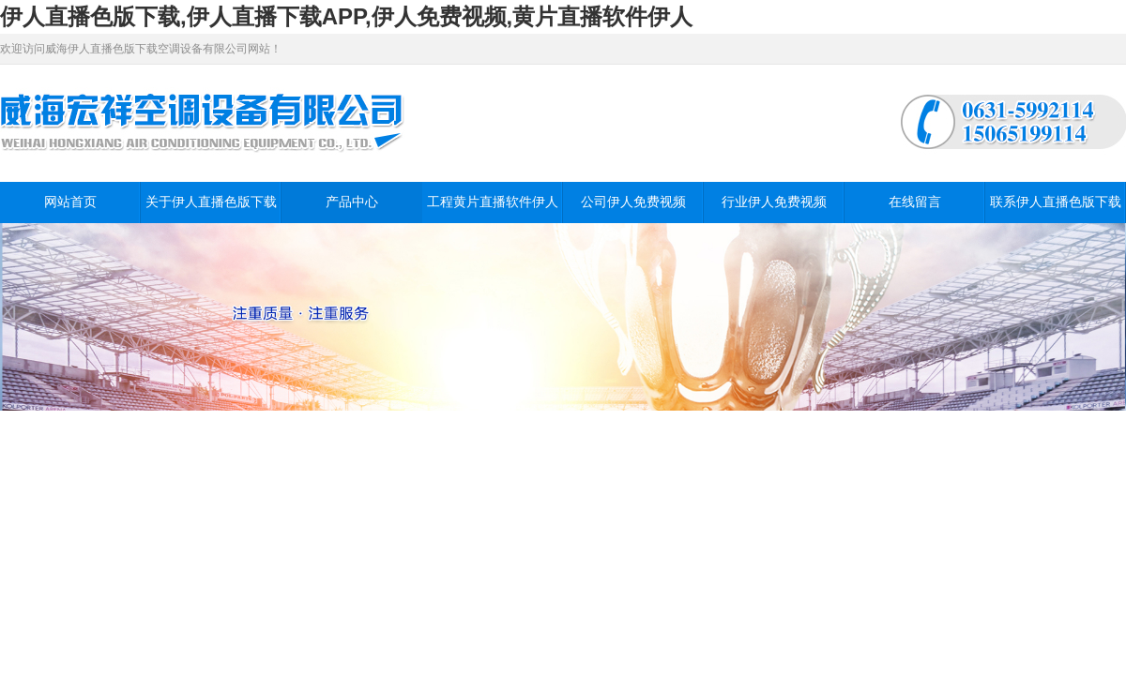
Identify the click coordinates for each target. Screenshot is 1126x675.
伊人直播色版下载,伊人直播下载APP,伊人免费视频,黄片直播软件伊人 (346, 16)
